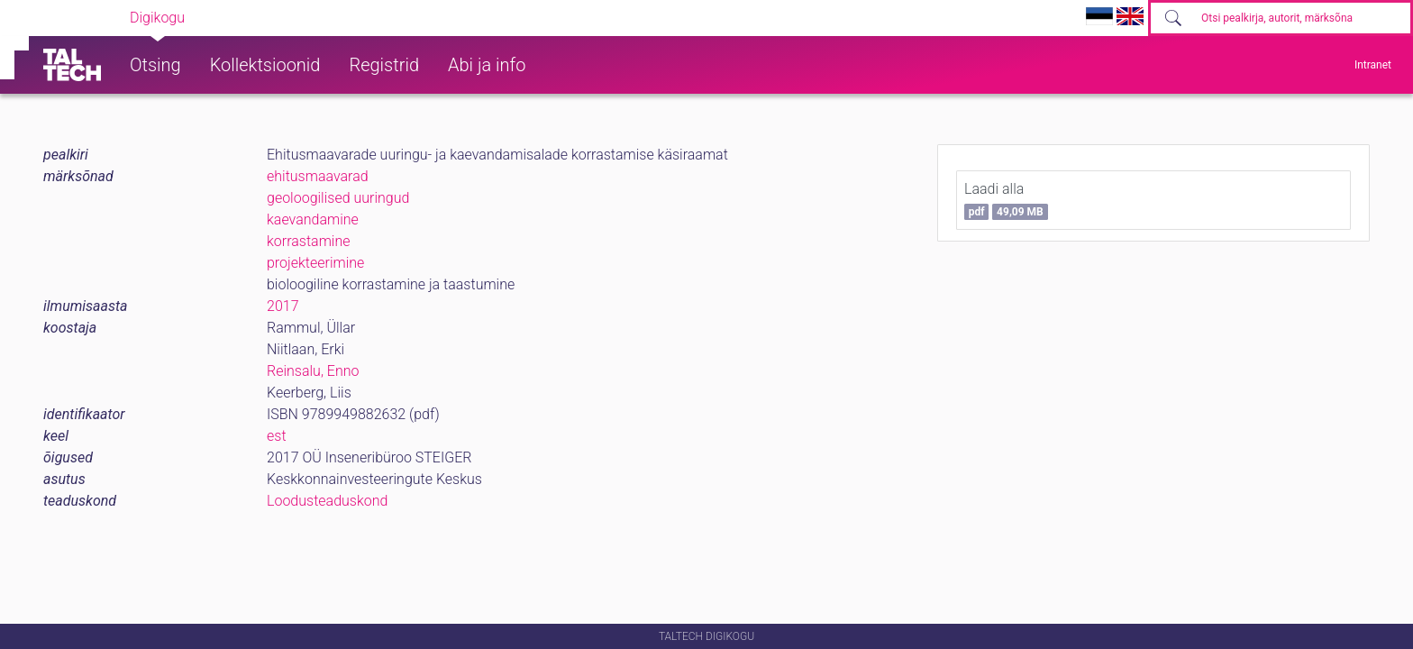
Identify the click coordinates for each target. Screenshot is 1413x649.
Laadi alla (1006, 200)
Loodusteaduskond (327, 500)
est (277, 435)
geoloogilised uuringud (338, 197)
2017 (283, 306)
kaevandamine (313, 219)
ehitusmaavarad (318, 176)
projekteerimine (315, 262)
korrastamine (309, 241)
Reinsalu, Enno (313, 370)
